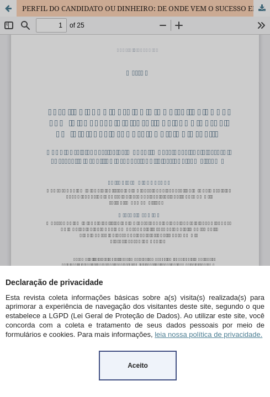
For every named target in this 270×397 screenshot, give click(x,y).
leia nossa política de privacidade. (208, 334)
